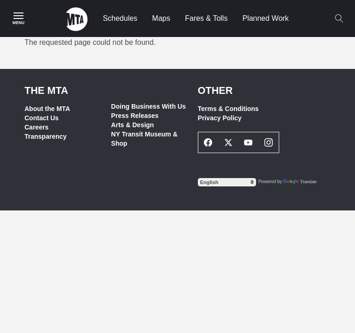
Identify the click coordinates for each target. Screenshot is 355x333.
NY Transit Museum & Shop (144, 138)
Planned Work (265, 18)
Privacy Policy (220, 118)
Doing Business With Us (148, 106)
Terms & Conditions (228, 108)
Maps (161, 18)
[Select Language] (227, 182)
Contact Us (41, 118)
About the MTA (47, 108)
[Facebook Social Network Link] (208, 142)
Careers (36, 127)
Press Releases (135, 115)
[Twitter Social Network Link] (228, 142)
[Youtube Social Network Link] (249, 142)
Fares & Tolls (206, 18)
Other (215, 90)
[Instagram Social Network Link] (268, 142)
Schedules (120, 18)
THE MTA (46, 90)
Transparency (45, 136)
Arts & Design (132, 125)
